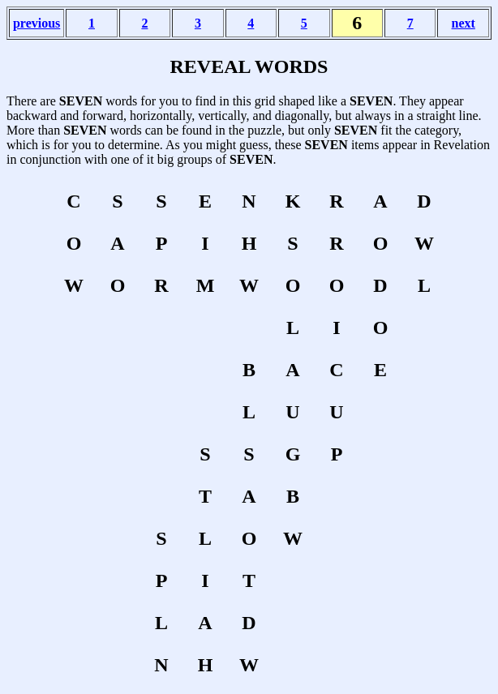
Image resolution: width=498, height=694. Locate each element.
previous (36, 23)
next (463, 23)
